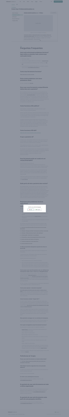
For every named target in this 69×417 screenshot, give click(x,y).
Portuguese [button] (38, 209)
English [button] (30, 209)
